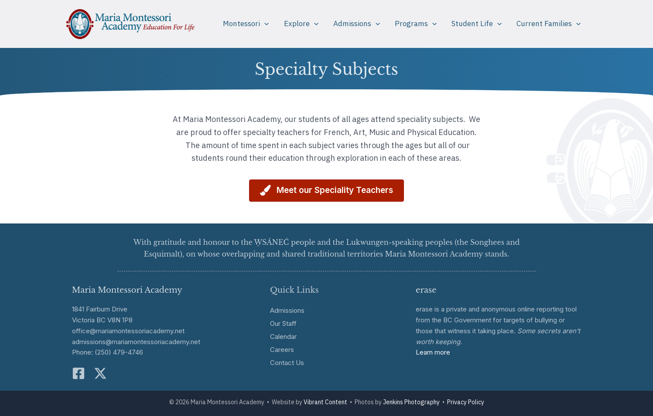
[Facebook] (78, 373)
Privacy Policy (465, 402)
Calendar (283, 336)
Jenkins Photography (411, 402)
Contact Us (287, 363)
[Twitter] (100, 373)
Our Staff (283, 323)
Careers (282, 349)
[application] (264, 24)
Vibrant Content (325, 402)
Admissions (287, 310)
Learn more (433, 352)
